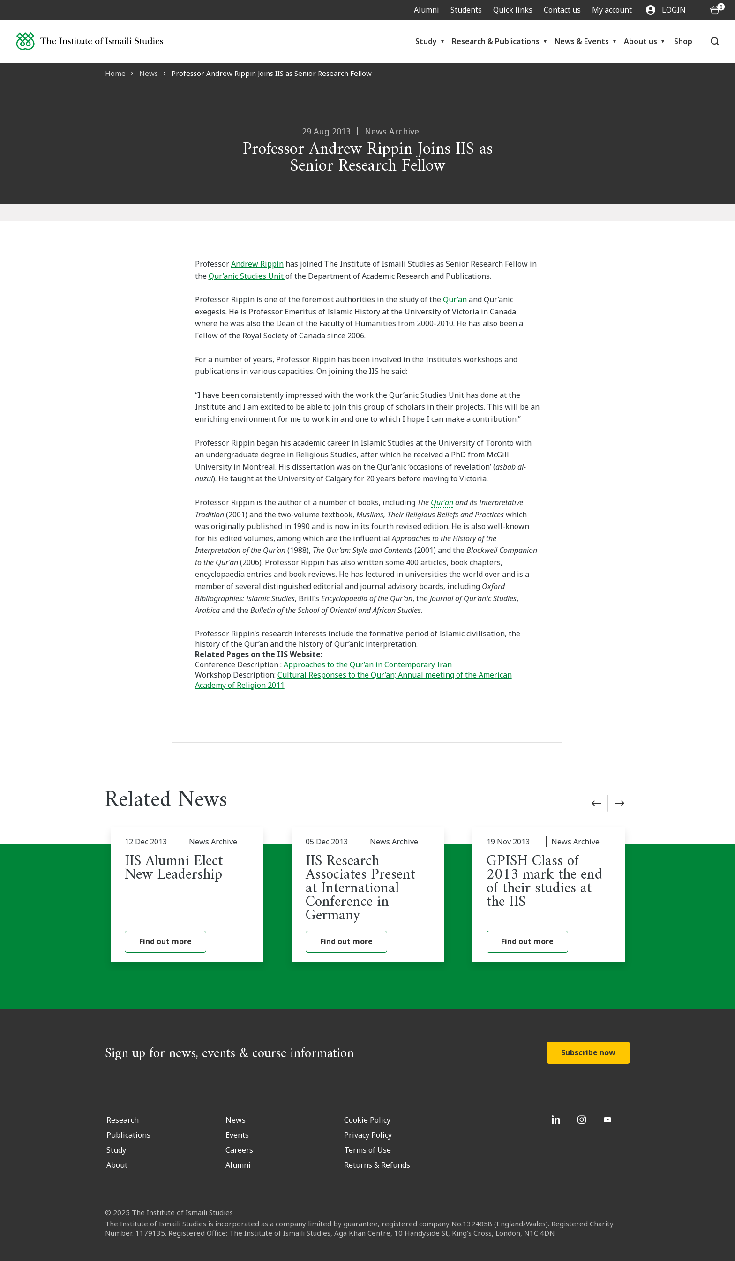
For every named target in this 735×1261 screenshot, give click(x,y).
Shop (683, 41)
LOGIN (666, 10)
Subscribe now (588, 1052)
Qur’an (455, 299)
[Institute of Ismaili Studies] (89, 41)
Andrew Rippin (257, 264)
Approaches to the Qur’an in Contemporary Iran (368, 664)
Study (426, 41)
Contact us (562, 10)
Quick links (512, 10)
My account (612, 10)
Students (466, 10)
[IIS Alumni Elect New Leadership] (187, 895)
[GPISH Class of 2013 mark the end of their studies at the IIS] (548, 895)
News (148, 73)
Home (115, 73)
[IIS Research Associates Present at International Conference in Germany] (368, 895)
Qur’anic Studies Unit (247, 276)
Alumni (426, 10)
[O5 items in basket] (715, 10)
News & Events (582, 41)
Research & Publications (496, 41)
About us (640, 41)
